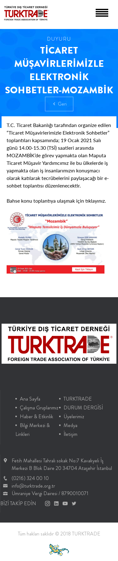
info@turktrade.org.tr (33, 485)
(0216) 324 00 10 (30, 478)
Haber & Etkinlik (36, 416)
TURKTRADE (78, 398)
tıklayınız (95, 201)
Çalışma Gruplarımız (39, 407)
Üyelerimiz (74, 416)
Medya (70, 425)
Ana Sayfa (30, 398)
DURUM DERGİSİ (83, 407)
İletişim (70, 434)
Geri (59, 103)
